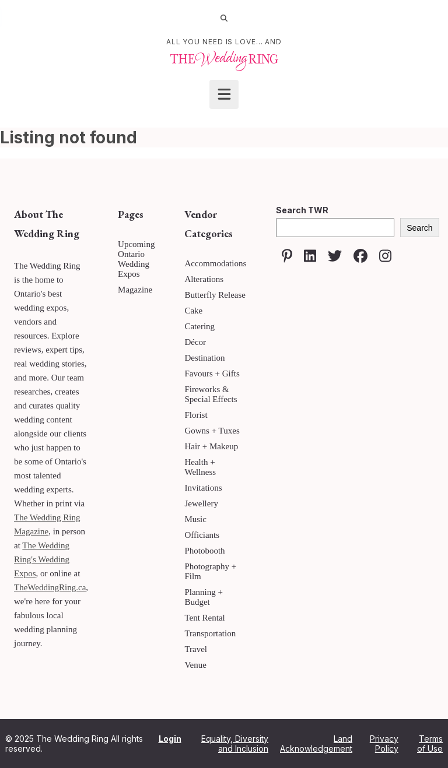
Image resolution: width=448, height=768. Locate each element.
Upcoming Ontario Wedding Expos (136, 259)
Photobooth (204, 550)
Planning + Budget (203, 597)
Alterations (203, 279)
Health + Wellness (200, 467)
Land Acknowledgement (316, 743)
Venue (195, 665)
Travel (195, 649)
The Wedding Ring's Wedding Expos (41, 559)
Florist (195, 415)
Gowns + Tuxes (211, 430)
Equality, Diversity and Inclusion (234, 743)
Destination (204, 357)
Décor (195, 342)
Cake (193, 310)
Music (195, 519)
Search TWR (302, 210)
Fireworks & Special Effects (210, 394)
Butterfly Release (215, 295)
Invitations (203, 487)
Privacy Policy (384, 743)
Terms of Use (430, 743)
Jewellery (201, 503)
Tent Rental (204, 617)
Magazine (135, 289)
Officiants (201, 535)
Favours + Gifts (211, 373)
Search (419, 227)
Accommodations (215, 263)
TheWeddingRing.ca (50, 587)
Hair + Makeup (211, 446)
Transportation (210, 633)
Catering (199, 326)
